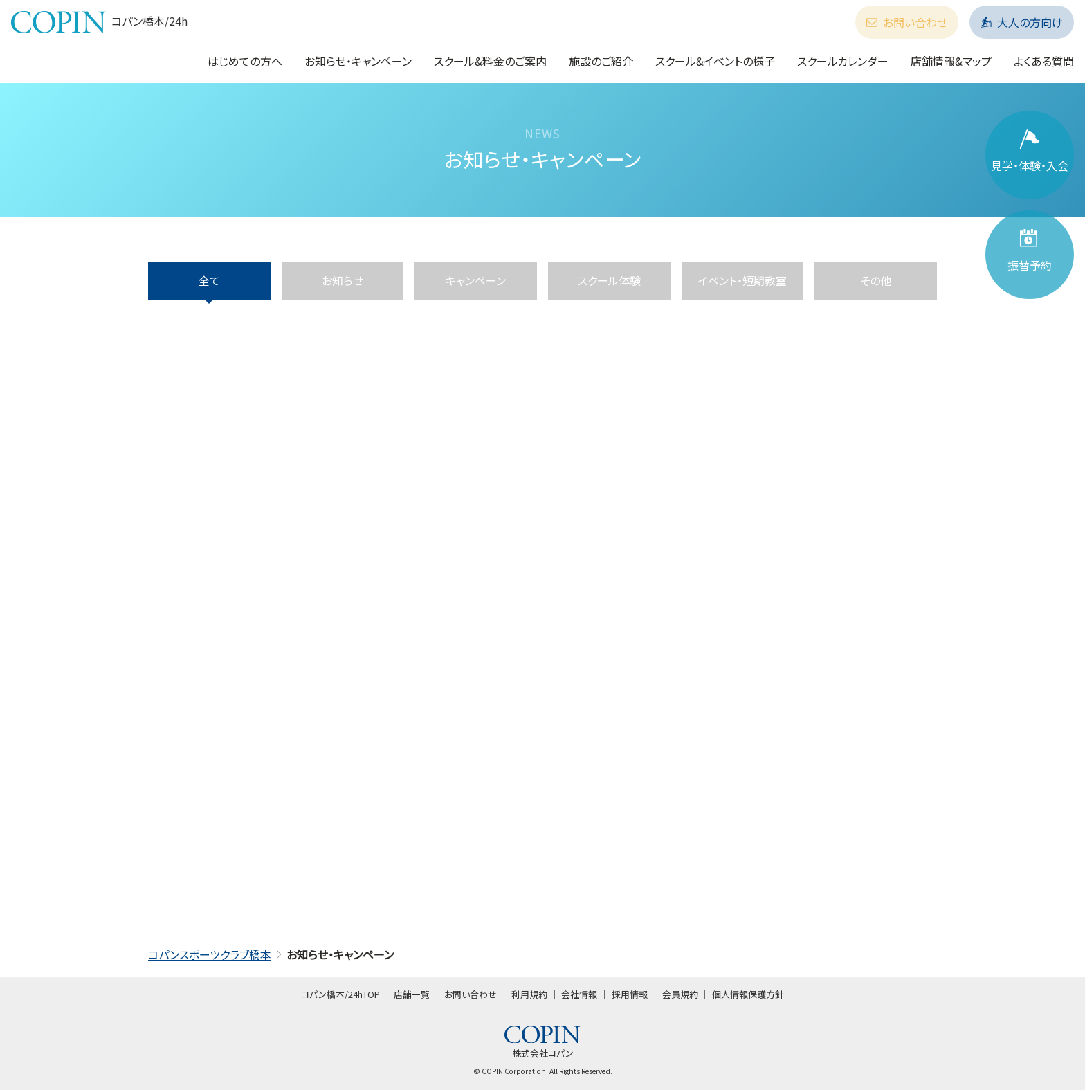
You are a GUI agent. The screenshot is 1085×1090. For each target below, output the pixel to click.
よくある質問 (1044, 60)
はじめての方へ (245, 60)
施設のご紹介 (601, 60)
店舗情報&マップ (951, 60)
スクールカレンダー (842, 60)
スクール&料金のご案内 (490, 60)
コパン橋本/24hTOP (340, 994)
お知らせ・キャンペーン (358, 60)
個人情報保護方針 (748, 994)
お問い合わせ (906, 22)
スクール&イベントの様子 (715, 60)
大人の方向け (1022, 22)
